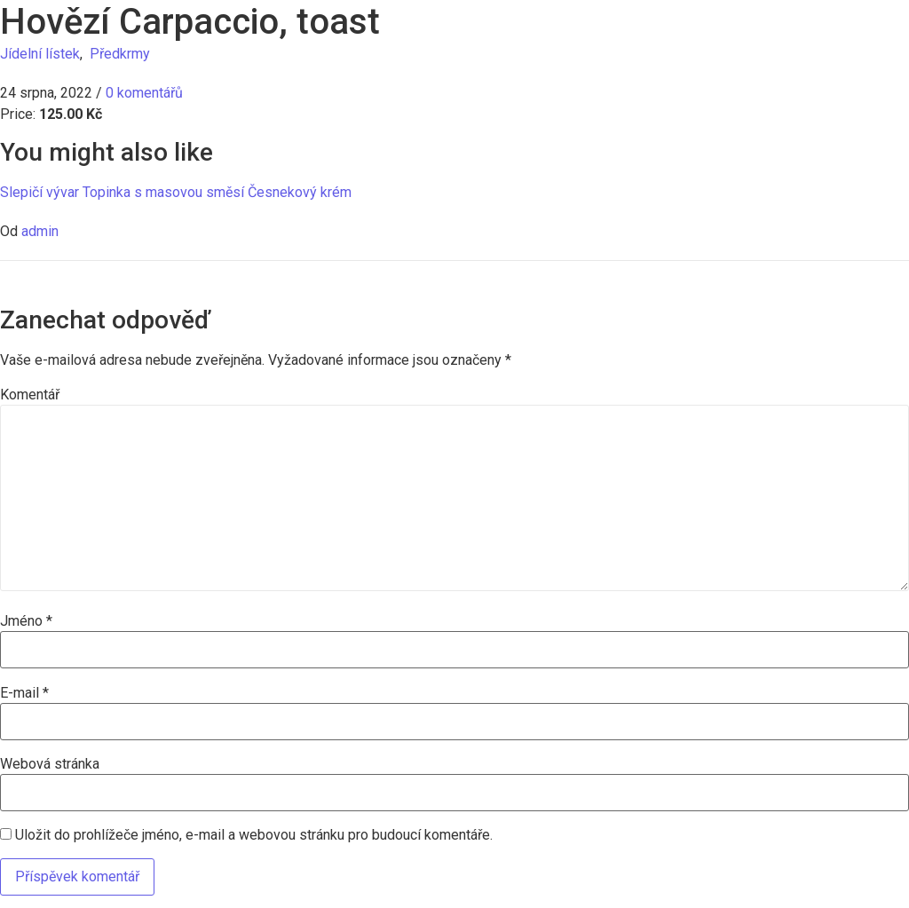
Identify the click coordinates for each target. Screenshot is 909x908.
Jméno (26, 621)
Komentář (29, 395)
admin (40, 231)
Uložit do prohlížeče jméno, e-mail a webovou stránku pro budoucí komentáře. (254, 835)
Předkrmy (120, 53)
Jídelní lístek (40, 53)
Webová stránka (49, 764)
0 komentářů (144, 92)
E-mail (24, 693)
